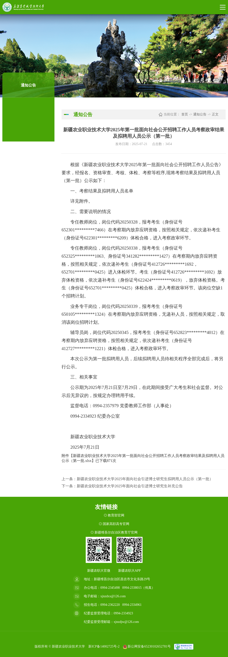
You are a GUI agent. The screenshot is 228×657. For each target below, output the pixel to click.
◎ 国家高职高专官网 (114, 524)
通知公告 (199, 114)
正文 (215, 114)
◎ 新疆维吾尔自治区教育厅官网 (114, 532)
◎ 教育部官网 (114, 515)
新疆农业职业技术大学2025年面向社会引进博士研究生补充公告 (130, 486)
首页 (184, 114)
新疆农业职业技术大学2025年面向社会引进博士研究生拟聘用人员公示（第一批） (145, 479)
